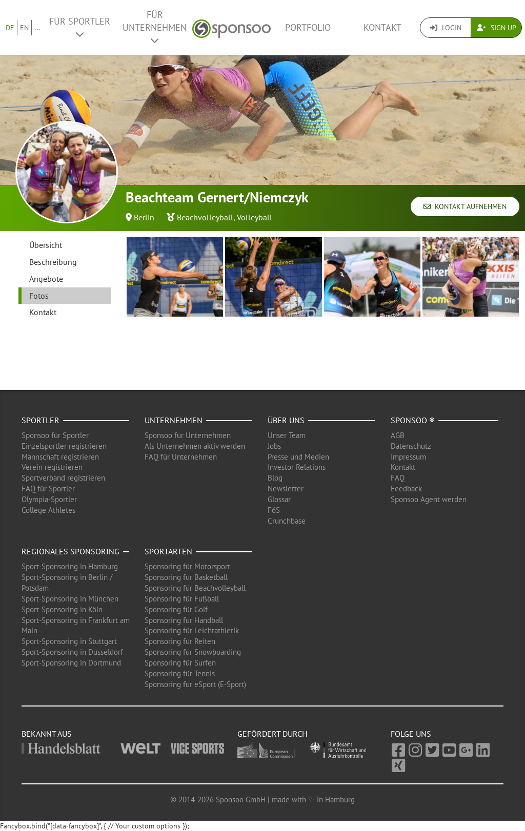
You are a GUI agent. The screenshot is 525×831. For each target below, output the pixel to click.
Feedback (406, 488)
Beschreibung (53, 262)
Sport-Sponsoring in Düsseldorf (72, 652)
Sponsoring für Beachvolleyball (195, 588)
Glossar (279, 499)
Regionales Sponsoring (70, 551)
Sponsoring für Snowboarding (193, 652)
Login (445, 27)
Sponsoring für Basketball (186, 577)
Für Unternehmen (155, 27)
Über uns (286, 420)
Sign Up (496, 27)
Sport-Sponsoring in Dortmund (71, 663)
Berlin (144, 217)
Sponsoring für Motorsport (187, 566)
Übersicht (45, 245)
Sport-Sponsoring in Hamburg (70, 566)
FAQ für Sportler (48, 488)
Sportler (40, 420)
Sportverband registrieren (63, 478)
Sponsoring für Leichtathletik (192, 630)
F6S (274, 510)
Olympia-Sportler (49, 499)
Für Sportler (79, 27)
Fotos (39, 295)
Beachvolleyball (205, 217)
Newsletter (286, 488)
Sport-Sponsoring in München (70, 599)
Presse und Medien (298, 457)
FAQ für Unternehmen (181, 457)
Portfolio (308, 27)
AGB (398, 435)
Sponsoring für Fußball (182, 599)
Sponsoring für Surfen (180, 663)
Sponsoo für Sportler (55, 435)
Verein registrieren (52, 467)
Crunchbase (287, 521)
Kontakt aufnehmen (465, 206)
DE (10, 27)
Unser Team (287, 435)
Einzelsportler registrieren (64, 446)
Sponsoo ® (413, 420)
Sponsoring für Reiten (180, 641)
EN (24, 27)
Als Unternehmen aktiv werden (195, 446)
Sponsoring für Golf (176, 609)
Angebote (46, 279)
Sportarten (168, 551)
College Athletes (48, 510)
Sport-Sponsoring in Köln (62, 609)
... (37, 27)
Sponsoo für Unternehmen (188, 435)
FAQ (398, 478)
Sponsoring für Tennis (180, 673)
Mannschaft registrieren (60, 457)
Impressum (408, 457)
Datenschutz (411, 446)
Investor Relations (297, 467)
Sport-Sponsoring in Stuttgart (69, 641)
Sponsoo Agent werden (429, 499)
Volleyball (254, 217)
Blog (275, 478)
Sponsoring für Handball (184, 620)
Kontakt (382, 27)
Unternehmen (174, 420)
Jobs (274, 446)
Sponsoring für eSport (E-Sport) (195, 684)
